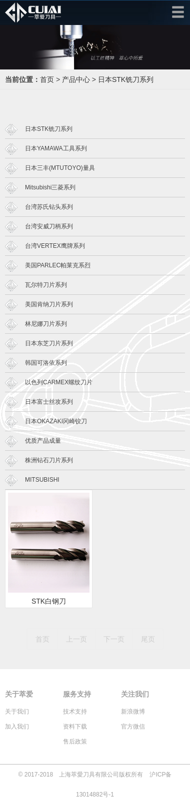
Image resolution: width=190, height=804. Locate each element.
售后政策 (75, 741)
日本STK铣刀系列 (126, 79)
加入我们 (17, 726)
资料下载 (75, 726)
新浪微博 (133, 711)
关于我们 (17, 711)
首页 (47, 79)
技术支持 (75, 711)
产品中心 (76, 79)
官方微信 (133, 726)
